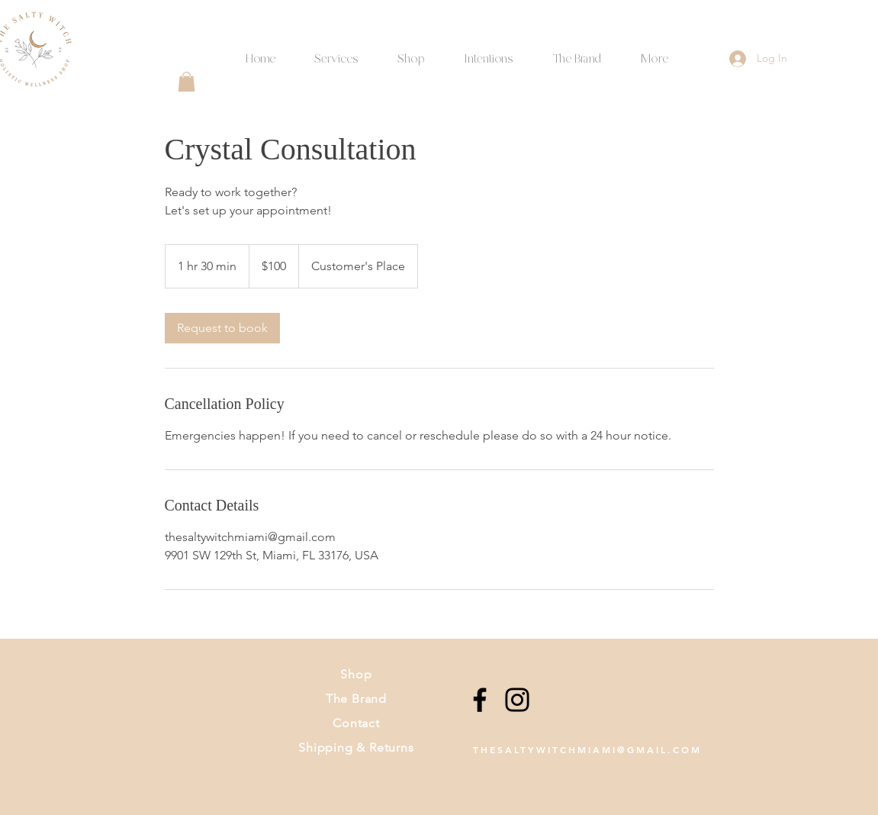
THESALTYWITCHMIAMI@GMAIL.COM (587, 749)
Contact (356, 723)
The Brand (356, 698)
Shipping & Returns (355, 747)
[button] (489, 52)
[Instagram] (517, 700)
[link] (222, 328)
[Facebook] (480, 700)
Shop (355, 674)
